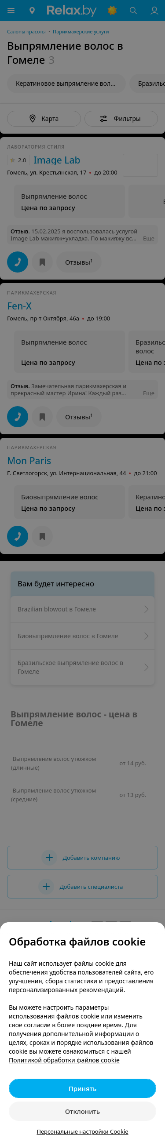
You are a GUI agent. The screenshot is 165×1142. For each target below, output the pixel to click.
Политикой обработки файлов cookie (64, 1060)
